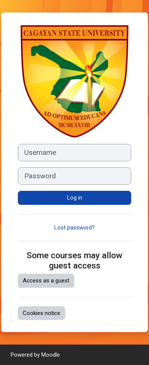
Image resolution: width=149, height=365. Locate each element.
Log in (74, 197)
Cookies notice (41, 313)
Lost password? (74, 227)
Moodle (50, 354)
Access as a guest (46, 280)
